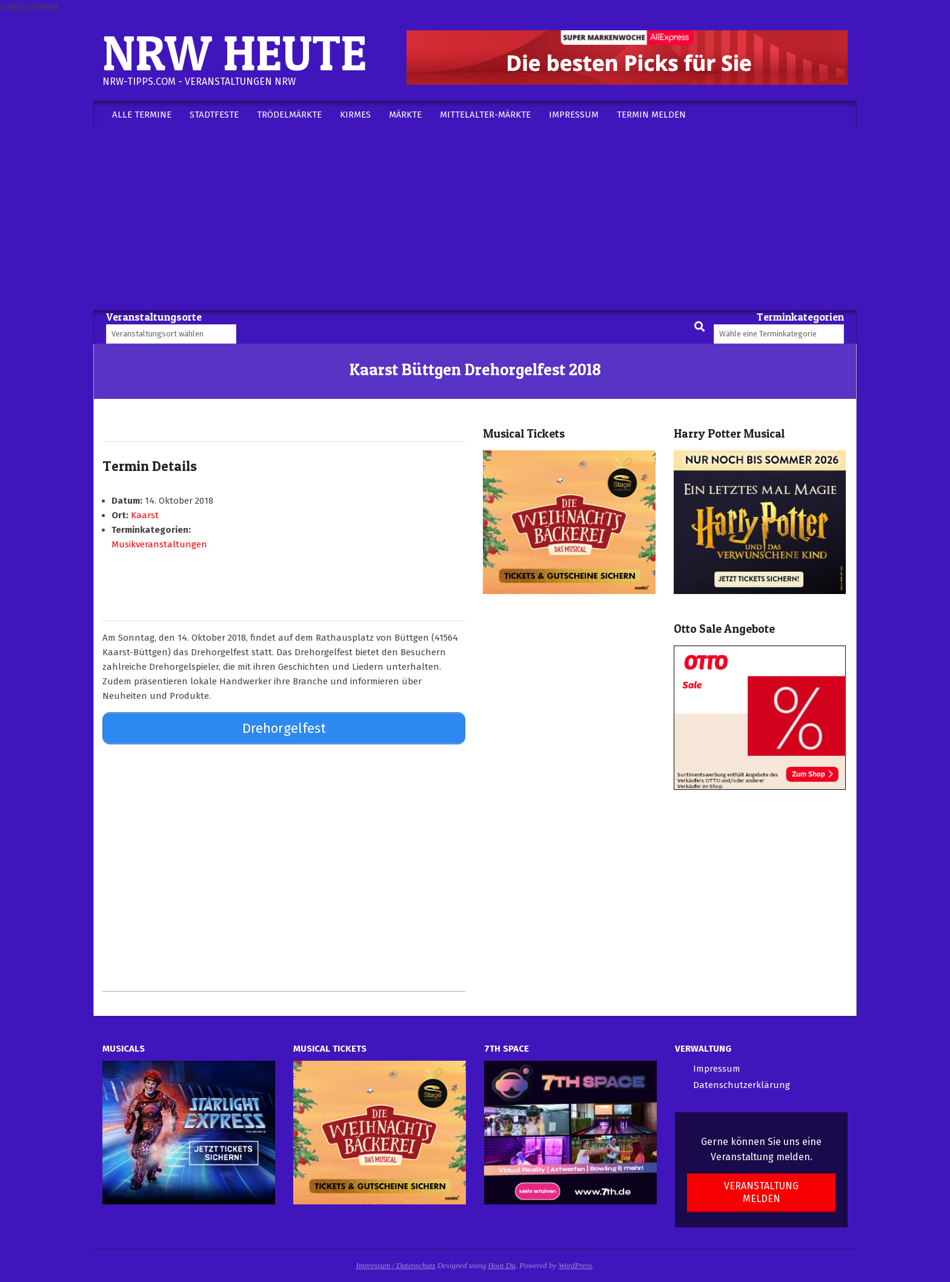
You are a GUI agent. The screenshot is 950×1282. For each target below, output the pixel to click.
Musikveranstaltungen (159, 544)
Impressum (716, 1065)
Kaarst (145, 515)
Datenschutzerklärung (741, 1082)
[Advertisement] (475, 219)
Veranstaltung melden (761, 1189)
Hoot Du (501, 1262)
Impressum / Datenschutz (396, 1262)
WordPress (576, 1262)
